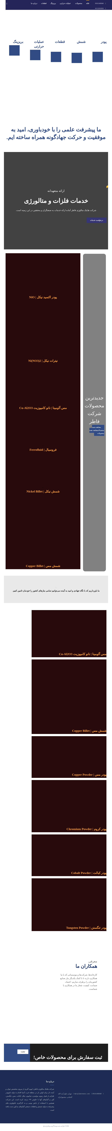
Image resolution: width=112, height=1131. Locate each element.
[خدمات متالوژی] (96, 220)
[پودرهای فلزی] (97, 45)
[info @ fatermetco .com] (83, 1096)
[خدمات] (77, 45)
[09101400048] (98, 1096)
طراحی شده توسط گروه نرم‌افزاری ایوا (54, 1128)
